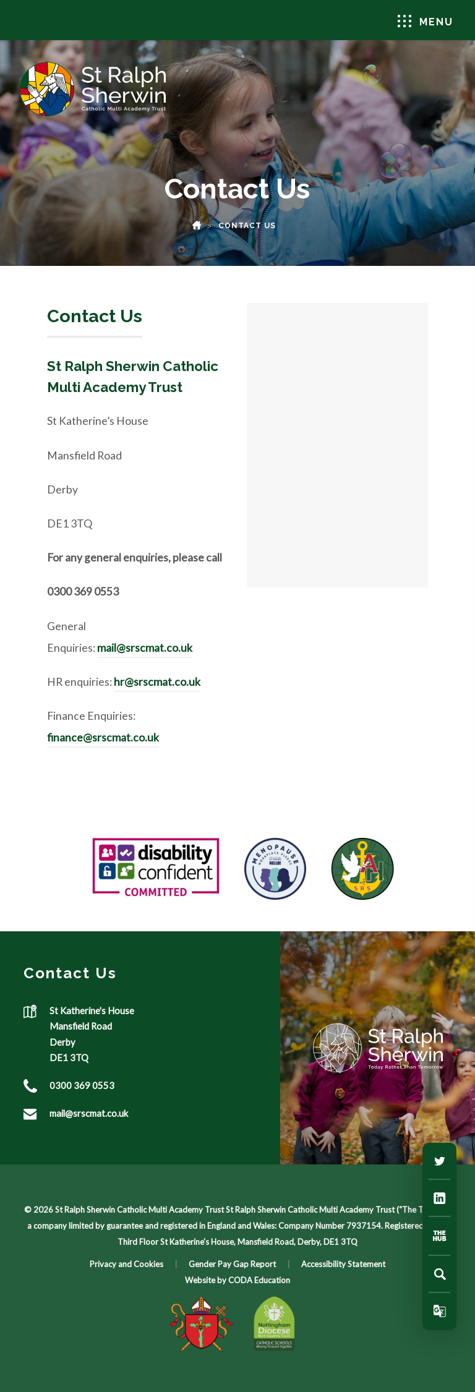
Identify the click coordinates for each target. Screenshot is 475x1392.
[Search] (440, 1274)
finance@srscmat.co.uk (103, 737)
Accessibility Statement (343, 1264)
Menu (425, 21)
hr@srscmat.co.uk (157, 681)
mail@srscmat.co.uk (144, 647)
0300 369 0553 (81, 1085)
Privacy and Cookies (126, 1264)
